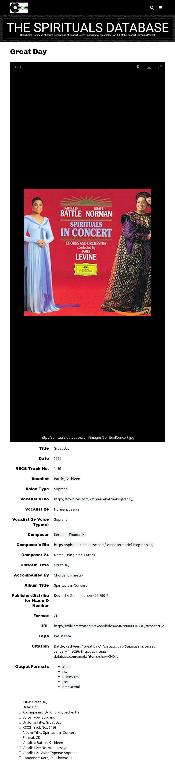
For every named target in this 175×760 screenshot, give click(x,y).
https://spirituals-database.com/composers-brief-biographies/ (103, 544)
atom (66, 666)
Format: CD (29, 737)
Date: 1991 (29, 707)
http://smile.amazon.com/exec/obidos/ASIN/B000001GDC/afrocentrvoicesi (112, 625)
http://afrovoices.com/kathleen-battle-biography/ (94, 499)
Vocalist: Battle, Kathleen (41, 742)
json (65, 681)
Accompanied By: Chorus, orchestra (49, 712)
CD (56, 615)
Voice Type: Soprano (37, 717)
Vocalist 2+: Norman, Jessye (43, 747)
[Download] (149, 67)
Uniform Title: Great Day (40, 722)
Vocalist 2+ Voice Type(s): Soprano (48, 752)
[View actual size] (138, 67)
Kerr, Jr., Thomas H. (70, 534)
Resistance (62, 636)
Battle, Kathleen (67, 478)
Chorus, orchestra (68, 575)
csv (64, 671)
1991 (57, 458)
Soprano (61, 488)
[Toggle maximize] (159, 67)
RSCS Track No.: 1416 (37, 727)
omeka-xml (71, 686)
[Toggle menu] (160, 7)
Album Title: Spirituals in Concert (47, 732)
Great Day (61, 448)
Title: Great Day (33, 702)
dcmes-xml (71, 676)
